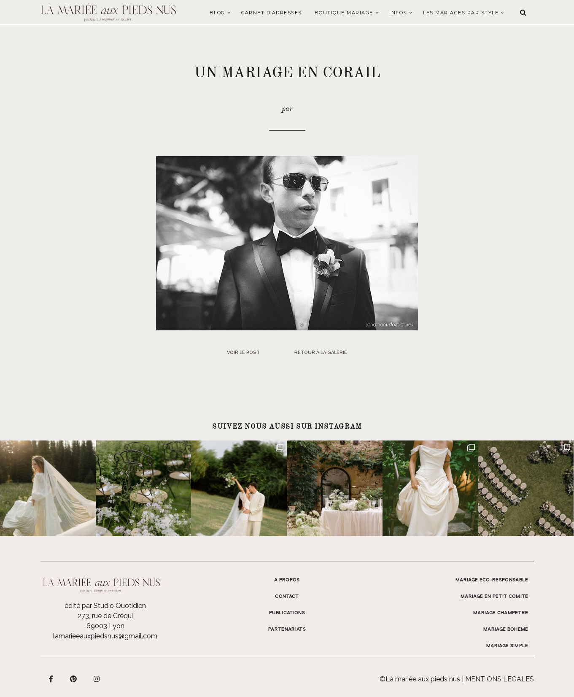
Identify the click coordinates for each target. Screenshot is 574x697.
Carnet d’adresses (271, 13)
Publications (287, 613)
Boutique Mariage (344, 13)
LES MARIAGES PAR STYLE (461, 13)
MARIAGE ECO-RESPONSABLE (491, 580)
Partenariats (287, 629)
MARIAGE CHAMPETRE (500, 613)
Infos (398, 13)
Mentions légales (499, 679)
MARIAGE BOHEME (505, 629)
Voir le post (243, 352)
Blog (217, 13)
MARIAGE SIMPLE (507, 646)
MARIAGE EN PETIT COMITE (494, 597)
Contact (287, 597)
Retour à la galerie (320, 352)
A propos (287, 580)
